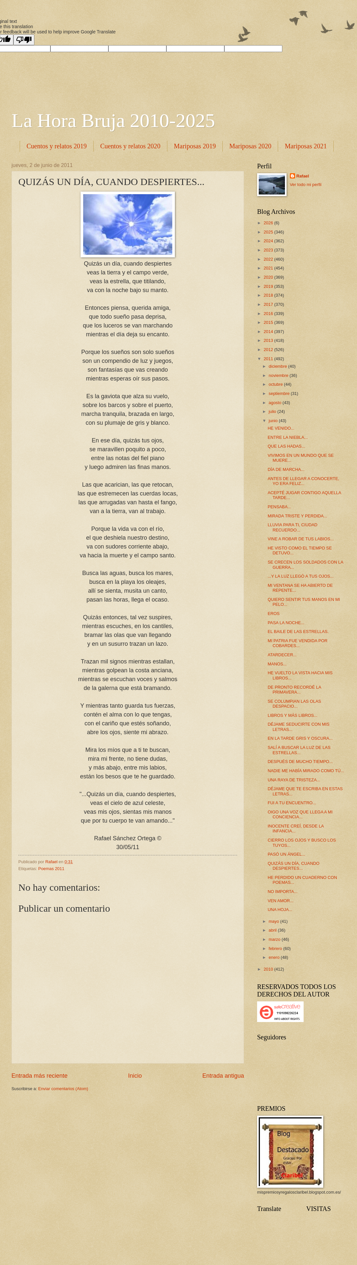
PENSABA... (279, 506)
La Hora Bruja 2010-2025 (113, 120)
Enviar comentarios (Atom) (63, 1088)
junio (274, 420)
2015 (269, 322)
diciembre (278, 366)
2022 (269, 259)
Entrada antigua (223, 1075)
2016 (269, 313)
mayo (274, 921)
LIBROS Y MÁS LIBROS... (292, 715)
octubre (276, 384)
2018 (269, 295)
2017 (269, 304)
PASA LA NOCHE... (286, 622)
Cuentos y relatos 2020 (130, 146)
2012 (269, 349)
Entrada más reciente (39, 1075)
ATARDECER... (282, 654)
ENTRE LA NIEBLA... (288, 437)
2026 (269, 222)
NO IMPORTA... (282, 891)
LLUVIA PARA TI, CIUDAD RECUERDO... (292, 527)
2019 (269, 286)
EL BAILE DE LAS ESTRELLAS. (298, 631)
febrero (276, 948)
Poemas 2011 (51, 868)
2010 (269, 969)
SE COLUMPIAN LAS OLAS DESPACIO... (294, 704)
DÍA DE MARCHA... (286, 469)
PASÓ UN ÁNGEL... (286, 854)
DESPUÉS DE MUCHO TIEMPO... (300, 761)
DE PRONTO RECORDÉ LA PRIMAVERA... (294, 690)
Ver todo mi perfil (306, 184)
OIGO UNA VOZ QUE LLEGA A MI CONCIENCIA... (300, 814)
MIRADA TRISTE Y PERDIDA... (297, 515)
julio (273, 411)
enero (275, 957)
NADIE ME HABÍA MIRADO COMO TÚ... (306, 770)
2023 (269, 250)
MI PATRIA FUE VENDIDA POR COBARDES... (298, 643)
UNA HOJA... (280, 909)
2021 (269, 268)
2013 (269, 340)
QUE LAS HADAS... (286, 446)
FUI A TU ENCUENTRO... (292, 802)
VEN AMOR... (280, 900)
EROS (274, 613)
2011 (269, 358)
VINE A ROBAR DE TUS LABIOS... (301, 538)
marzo (275, 939)
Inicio (135, 1075)
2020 (269, 277)
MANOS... (277, 663)
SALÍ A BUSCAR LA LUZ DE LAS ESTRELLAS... (299, 750)
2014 (269, 331)
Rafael (302, 176)
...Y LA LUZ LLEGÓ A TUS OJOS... (300, 576)
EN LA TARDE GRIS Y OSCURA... (300, 738)
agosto (275, 402)
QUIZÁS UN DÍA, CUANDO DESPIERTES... (293, 866)
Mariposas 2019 (195, 146)
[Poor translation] (23, 39)
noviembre (279, 375)
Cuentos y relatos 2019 (57, 146)
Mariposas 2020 (250, 146)
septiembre (280, 393)
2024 (269, 240)
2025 (269, 232)
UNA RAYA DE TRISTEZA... (294, 779)
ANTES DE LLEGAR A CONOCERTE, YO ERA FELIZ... (303, 481)
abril (273, 930)
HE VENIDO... (281, 428)
